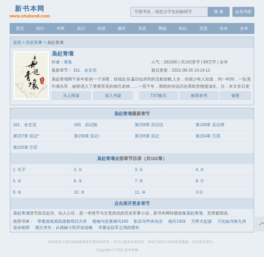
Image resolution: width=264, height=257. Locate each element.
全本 (244, 28)
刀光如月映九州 (231, 221)
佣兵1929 (177, 221)
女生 (224, 28)
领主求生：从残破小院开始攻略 (64, 227)
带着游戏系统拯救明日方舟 (62, 221)
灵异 (203, 28)
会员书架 (243, 11)
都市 (122, 28)
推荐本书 (199, 95)
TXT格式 (159, 95)
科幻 (183, 28)
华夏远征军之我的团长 (119, 227)
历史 (142, 28)
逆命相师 (21, 227)
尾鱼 (68, 62)
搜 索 (218, 11)
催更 (235, 95)
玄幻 (81, 28)
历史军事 (34, 42)
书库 (60, 28)
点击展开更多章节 (132, 203)
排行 (40, 28)
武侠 (101, 28)
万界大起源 (201, 221)
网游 (162, 28)
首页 (20, 28)
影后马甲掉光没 (148, 221)
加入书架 (113, 95)
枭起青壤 (123, 113)
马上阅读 (71, 95)
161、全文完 (84, 70)
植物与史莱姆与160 (110, 221)
